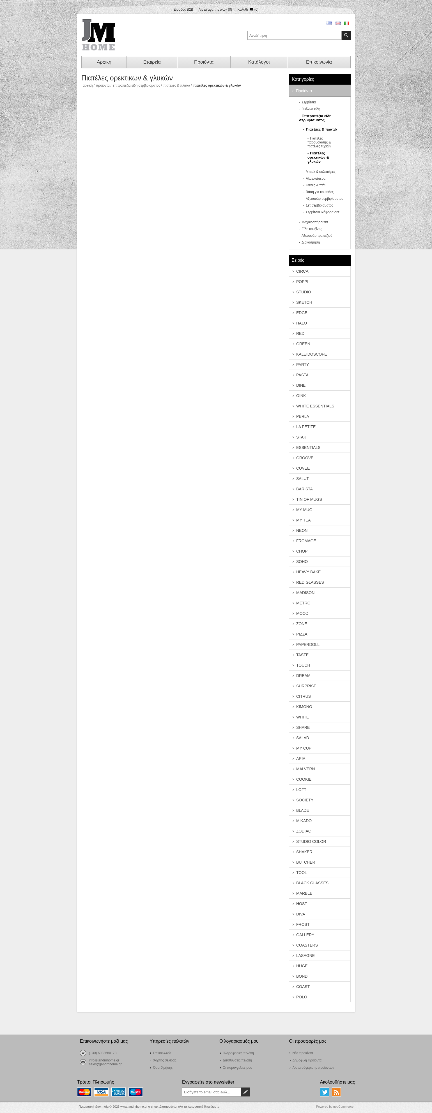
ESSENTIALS (308, 447)
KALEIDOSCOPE (311, 354)
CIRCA (302, 271)
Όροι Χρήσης (163, 1068)
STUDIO (303, 292)
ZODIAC (303, 831)
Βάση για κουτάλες (320, 192)
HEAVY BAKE (308, 572)
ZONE (301, 624)
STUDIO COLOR (311, 841)
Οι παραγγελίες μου (237, 1068)
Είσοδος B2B (183, 9)
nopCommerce (343, 1106)
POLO (301, 997)
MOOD (302, 613)
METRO (303, 603)
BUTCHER (305, 862)
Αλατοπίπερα (315, 178)
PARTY (302, 364)
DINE (300, 385)
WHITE (302, 717)
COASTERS (307, 945)
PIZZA (301, 634)
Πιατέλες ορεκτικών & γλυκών (318, 157)
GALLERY (305, 935)
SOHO (302, 561)
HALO (301, 323)
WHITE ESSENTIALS (315, 406)
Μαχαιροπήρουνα (315, 222)
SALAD (302, 738)
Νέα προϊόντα (302, 1053)
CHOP (301, 551)
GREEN (303, 344)
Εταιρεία (152, 62)
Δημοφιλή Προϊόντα (306, 1060)
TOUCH (303, 665)
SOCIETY (304, 800)
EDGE (301, 312)
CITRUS (303, 696)
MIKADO (304, 820)
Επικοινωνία (319, 62)
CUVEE (303, 468)
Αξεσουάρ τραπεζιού (317, 236)
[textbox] (294, 35)
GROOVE (304, 458)
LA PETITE (306, 427)
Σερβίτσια (309, 102)
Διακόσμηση (311, 242)
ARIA (300, 758)
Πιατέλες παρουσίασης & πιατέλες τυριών (319, 142)
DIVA (300, 914)
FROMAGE (306, 541)
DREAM (303, 675)
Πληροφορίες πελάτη (238, 1053)
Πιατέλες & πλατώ (176, 85)
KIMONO (304, 706)
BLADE (302, 810)
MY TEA (303, 520)
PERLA (302, 416)
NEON (301, 530)
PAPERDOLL (308, 644)
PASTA (302, 375)
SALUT (302, 478)
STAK (301, 437)
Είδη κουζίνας (312, 229)
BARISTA (304, 489)
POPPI (302, 281)
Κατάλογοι (259, 62)
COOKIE (303, 779)
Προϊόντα (203, 62)
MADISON (305, 592)
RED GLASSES (310, 582)
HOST (301, 903)
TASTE (302, 655)
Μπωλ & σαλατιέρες (321, 172)
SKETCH (304, 302)
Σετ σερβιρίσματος (319, 205)
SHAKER (304, 852)
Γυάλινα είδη (311, 109)
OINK (301, 395)
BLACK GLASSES (312, 883)
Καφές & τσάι (315, 185)
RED (300, 333)
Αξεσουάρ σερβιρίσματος (324, 199)
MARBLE (304, 893)
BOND (301, 976)
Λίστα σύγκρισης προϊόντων (313, 1068)
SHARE (303, 727)
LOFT (301, 789)
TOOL (301, 872)
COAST (303, 986)
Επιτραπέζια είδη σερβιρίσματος (136, 85)
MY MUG (304, 509)
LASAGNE (305, 955)
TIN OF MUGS (309, 499)
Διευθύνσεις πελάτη (237, 1060)
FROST (302, 924)
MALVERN (305, 769)
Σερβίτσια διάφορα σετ (322, 212)
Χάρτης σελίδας (164, 1060)
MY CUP (303, 748)
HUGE (301, 966)
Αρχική (104, 62)
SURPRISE (306, 686)
